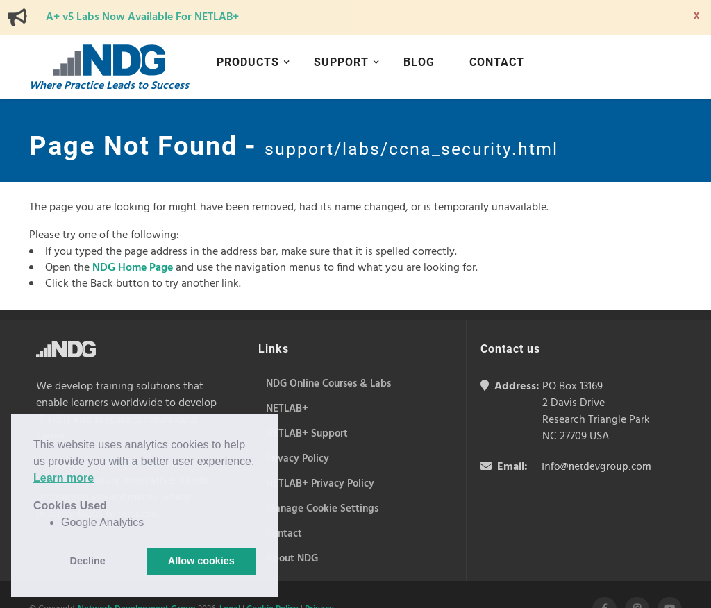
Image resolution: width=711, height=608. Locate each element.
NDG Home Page (132, 268)
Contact (496, 62)
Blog (419, 62)
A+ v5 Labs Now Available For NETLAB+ (142, 17)
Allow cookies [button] (201, 560)
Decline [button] (88, 560)
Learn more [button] (63, 478)
